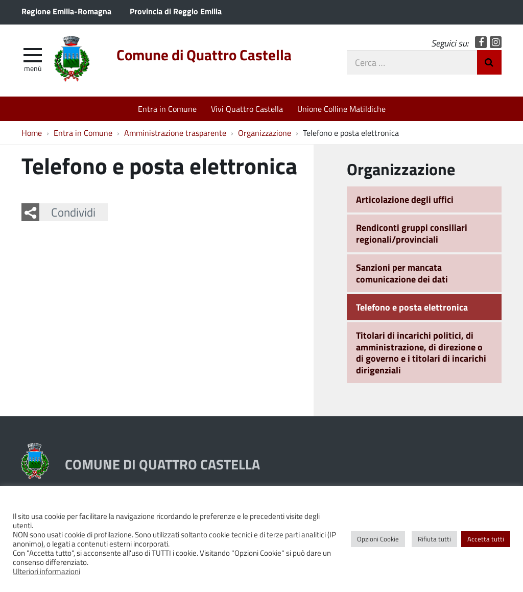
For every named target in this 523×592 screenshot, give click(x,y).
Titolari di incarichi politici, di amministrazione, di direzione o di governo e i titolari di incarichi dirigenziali (421, 352)
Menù (32, 68)
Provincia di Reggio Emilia (176, 11)
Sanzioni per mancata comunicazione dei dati (402, 273)
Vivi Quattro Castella (247, 108)
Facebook (481, 42)
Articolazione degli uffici (405, 199)
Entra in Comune (167, 108)
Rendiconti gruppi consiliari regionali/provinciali (411, 233)
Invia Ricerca (489, 62)
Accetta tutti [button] (485, 538)
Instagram (496, 42)
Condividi (73, 212)
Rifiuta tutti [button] (434, 538)
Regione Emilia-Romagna (66, 11)
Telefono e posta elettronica (412, 307)
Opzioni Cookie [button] (378, 538)
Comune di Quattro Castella (204, 54)
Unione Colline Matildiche (341, 108)
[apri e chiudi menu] (32, 54)
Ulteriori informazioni (46, 571)
